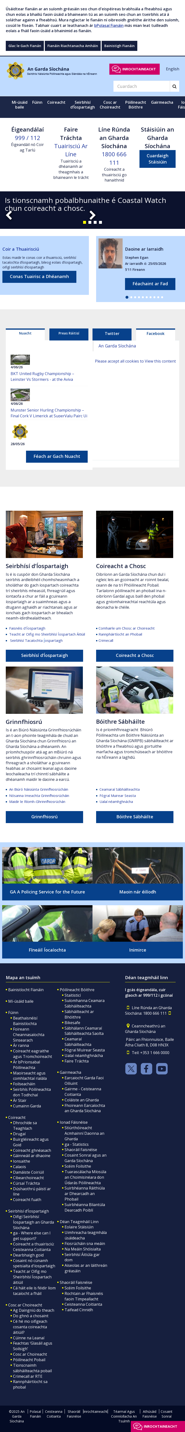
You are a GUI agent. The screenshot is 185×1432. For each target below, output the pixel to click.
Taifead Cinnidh (79, 1309)
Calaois (19, 1166)
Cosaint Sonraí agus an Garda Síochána (85, 1158)
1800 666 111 (114, 158)
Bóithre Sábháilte (120, 721)
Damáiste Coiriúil (28, 1172)
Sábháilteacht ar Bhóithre (79, 1014)
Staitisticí (73, 995)
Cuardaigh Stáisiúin (157, 159)
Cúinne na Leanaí (28, 1338)
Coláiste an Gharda (82, 1100)
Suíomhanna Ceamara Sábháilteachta (85, 1003)
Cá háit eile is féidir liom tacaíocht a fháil (34, 1290)
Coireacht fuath (27, 1199)
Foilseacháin (24, 1083)
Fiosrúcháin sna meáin (85, 1243)
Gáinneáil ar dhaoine (31, 1155)
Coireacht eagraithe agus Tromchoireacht (32, 1053)
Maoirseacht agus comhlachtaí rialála (30, 1075)
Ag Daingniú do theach (33, 1310)
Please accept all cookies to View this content (135, 361)
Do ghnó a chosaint (30, 1315)
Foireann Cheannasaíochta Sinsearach (28, 1034)
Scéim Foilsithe (78, 1166)
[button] (84, 222)
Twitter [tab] (112, 333)
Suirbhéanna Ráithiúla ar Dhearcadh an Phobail (85, 1193)
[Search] (141, 86)
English (172, 69)
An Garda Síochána (117, 346)
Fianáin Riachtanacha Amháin (72, 45)
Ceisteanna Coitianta (83, 1304)
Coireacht (17, 1117)
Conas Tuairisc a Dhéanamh (39, 276)
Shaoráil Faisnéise (81, 1149)
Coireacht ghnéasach (32, 1150)
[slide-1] (92, 210)
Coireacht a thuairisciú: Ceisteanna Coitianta (33, 1246)
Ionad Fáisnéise (74, 1122)
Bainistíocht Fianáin (26, 989)
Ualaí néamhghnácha (116, 801)
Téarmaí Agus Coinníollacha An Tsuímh (124, 1416)
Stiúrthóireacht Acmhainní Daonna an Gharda (84, 1133)
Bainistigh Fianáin (119, 45)
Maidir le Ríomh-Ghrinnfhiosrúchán (37, 801)
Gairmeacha (70, 1072)
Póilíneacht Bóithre (77, 989)
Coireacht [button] (56, 102)
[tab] (25, 334)
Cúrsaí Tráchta (26, 1183)
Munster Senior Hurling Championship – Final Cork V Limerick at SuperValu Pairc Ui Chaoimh (49, 415)
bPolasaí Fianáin (109, 25)
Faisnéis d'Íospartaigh (27, 628)
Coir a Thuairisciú (20, 249)
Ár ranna (21, 1045)
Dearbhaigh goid (28, 1255)
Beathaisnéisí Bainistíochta (25, 1020)
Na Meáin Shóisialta (83, 1249)
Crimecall (106, 640)
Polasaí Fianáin (35, 1414)
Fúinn (13, 1012)
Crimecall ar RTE (27, 1376)
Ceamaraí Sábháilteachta (119, 789)
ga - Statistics (77, 1144)
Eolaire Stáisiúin (79, 1227)
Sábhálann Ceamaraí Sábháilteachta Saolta (84, 1030)
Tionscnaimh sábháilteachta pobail (32, 1368)
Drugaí (19, 1133)
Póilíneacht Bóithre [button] (135, 105)
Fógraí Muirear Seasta (117, 795)
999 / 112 (27, 138)
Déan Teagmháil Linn (79, 1221)
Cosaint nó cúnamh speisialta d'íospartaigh (34, 1263)
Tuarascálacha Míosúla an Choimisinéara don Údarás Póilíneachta (85, 1177)
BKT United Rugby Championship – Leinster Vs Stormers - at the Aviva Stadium (42, 379)
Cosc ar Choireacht (25, 1305)
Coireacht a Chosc (121, 566)
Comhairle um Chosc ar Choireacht (127, 628)
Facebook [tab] (156, 333)
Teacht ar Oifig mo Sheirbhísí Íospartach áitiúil (32, 1277)
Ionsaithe (21, 1161)
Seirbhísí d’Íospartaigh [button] (82, 105)
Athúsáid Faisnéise (149, 1414)
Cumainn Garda (27, 1106)
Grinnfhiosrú (24, 722)
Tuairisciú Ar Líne (71, 150)
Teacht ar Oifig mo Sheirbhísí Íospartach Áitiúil (47, 634)
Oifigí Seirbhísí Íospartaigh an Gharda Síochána (33, 1222)
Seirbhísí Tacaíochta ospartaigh (36, 640)
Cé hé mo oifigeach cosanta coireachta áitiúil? (30, 1327)
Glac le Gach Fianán (24, 45)
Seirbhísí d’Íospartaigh (37, 566)
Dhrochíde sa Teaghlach (25, 1125)
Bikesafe (72, 1022)
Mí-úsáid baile (19, 105)
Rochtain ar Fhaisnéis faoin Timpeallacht (84, 1296)
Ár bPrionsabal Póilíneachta (26, 1064)
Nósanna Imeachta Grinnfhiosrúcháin (39, 795)
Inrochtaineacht (139, 69)
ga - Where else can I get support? (32, 1235)
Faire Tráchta (77, 1061)
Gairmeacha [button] (162, 102)
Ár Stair (19, 1100)
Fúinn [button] (37, 102)
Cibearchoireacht (28, 1177)
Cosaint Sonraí (166, 1414)
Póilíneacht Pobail (29, 1359)
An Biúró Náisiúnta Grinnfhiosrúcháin (39, 789)
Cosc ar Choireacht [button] (110, 105)
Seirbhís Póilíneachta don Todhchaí (32, 1092)
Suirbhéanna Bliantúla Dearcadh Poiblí (85, 1207)
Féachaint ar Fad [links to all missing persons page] (150, 283)
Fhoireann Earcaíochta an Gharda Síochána (85, 1108)
